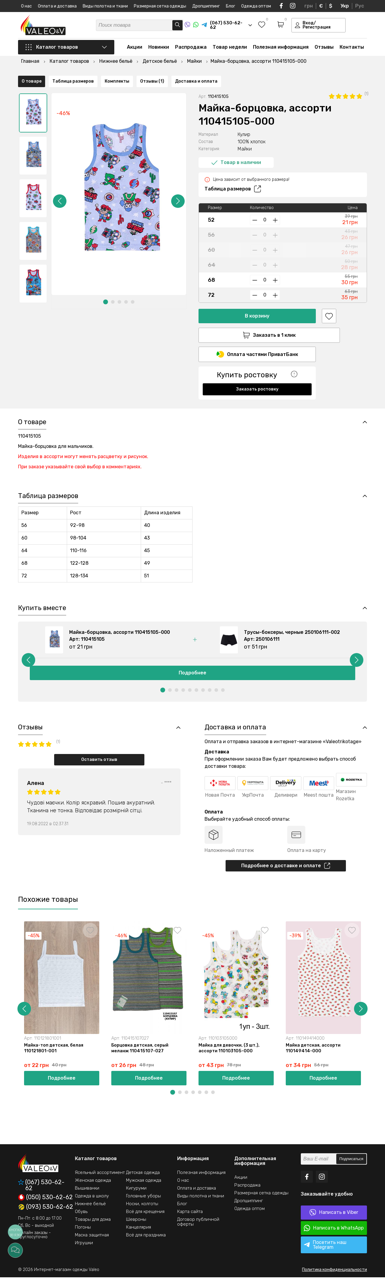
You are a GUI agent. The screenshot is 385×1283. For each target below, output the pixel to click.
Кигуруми (136, 1193)
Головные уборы (143, 1201)
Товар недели (230, 48)
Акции (134, 48)
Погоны (83, 1233)
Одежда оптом (256, 6)
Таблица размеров (233, 173)
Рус (359, 6)
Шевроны (136, 1225)
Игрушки (84, 1248)
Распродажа (191, 48)
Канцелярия (138, 1233)
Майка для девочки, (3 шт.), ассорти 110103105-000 (230, 1053)
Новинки (158, 48)
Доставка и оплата (196, 395)
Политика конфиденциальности (334, 1275)
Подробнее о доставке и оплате (285, 870)
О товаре (32, 395)
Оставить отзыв (99, 763)
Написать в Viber (334, 1218)
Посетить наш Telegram (325, 1250)
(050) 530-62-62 (45, 1203)
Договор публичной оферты (198, 1227)
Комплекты (117, 395)
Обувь (81, 1217)
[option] (33, 97)
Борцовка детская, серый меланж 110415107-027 (141, 1053)
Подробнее (192, 677)
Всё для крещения (145, 1217)
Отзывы (324, 48)
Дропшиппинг (206, 6)
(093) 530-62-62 (45, 1212)
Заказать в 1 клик (257, 319)
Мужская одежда (143, 1186)
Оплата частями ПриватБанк (257, 339)
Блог (230, 6)
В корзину (257, 300)
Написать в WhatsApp (334, 1233)
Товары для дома (93, 1225)
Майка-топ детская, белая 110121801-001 (54, 1053)
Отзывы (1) (152, 395)
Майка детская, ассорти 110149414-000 (314, 1053)
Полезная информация (281, 48)
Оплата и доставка (57, 6)
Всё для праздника (146, 1240)
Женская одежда (93, 1186)
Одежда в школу (92, 1201)
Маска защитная (92, 1240)
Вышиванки (87, 1193)
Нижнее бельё (90, 1209)
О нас (26, 6)
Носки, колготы (142, 1209)
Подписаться (351, 1165)
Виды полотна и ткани (105, 6)
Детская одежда (143, 1178)
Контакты (352, 48)
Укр (344, 6)
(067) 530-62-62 (41, 1191)
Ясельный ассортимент (100, 1178)
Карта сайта (190, 1217)
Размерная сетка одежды (160, 6)
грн (308, 6)
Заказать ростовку (257, 373)
